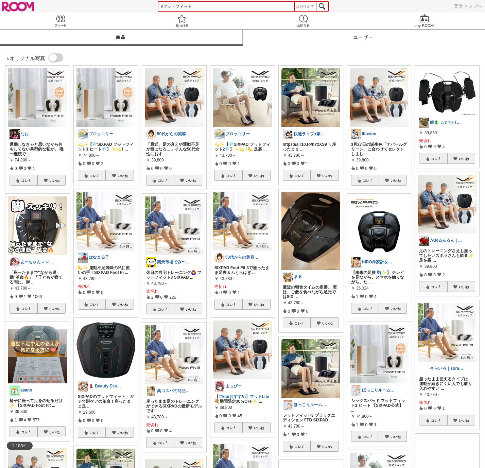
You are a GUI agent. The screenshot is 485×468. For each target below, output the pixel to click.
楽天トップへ (468, 6)
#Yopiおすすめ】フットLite (244, 396)
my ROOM (424, 21)
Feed (60, 21)
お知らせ (303, 21)
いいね (54, 180)
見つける (182, 21)
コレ (26, 180)
